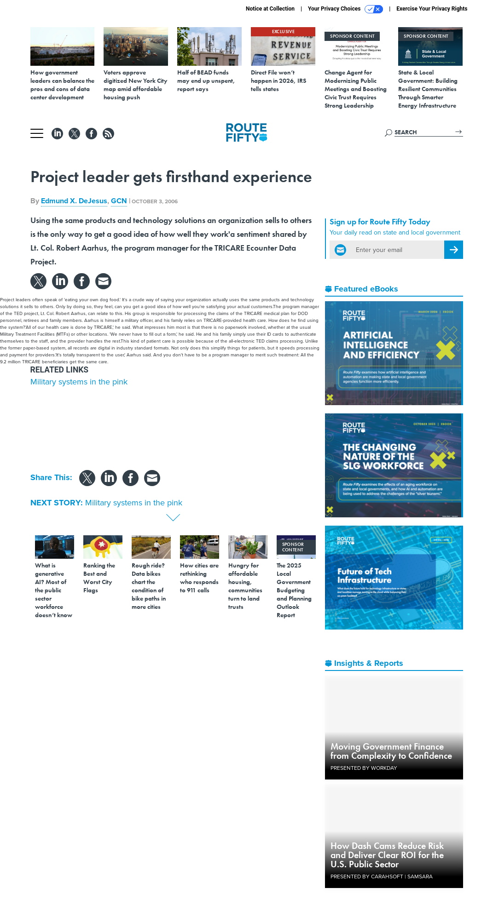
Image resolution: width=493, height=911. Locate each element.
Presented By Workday (364, 768)
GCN (119, 200)
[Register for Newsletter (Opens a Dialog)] (453, 250)
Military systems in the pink (79, 382)
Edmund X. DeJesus (74, 200)
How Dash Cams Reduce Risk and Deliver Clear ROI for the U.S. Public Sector (387, 855)
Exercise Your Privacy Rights (431, 9)
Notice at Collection (270, 9)
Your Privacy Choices (345, 9)
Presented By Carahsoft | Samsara (382, 876)
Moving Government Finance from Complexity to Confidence (391, 751)
